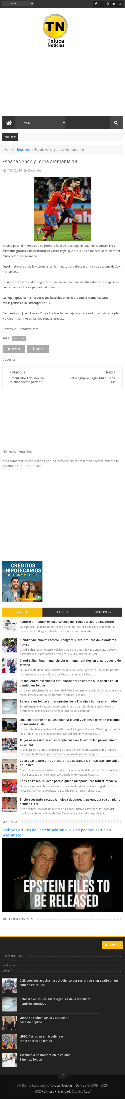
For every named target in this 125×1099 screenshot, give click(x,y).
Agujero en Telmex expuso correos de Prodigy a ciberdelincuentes (67, 622)
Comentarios (102, 612)
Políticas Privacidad (56, 1091)
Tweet (13, 349)
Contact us (112, 944)
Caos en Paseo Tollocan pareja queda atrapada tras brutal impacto (68, 781)
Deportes (23, 150)
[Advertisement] (36, 82)
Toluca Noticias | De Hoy (68, 1085)
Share (38, 349)
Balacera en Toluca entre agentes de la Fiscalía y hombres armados (68, 701)
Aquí (87, 1091)
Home (8, 150)
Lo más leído (22, 612)
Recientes (62, 612)
